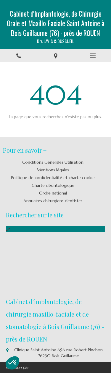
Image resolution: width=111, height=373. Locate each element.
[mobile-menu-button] (92, 55)
